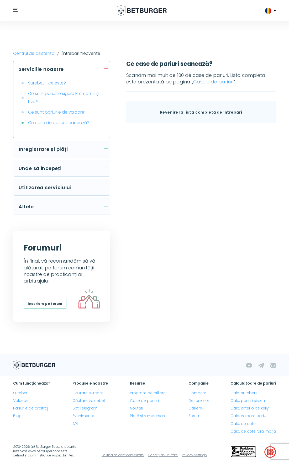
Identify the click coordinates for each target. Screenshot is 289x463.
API (75, 423)
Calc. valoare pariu (248, 415)
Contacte (197, 393)
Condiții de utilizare (163, 455)
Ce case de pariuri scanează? (59, 123)
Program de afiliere (148, 393)
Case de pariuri (144, 400)
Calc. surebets (244, 393)
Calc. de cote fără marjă (253, 431)
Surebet (20, 393)
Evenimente (83, 415)
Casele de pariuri (213, 81)
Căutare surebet (87, 393)
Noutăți (136, 408)
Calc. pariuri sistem (248, 400)
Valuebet (21, 400)
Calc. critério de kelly (249, 408)
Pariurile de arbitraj (30, 408)
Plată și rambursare (148, 415)
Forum (194, 415)
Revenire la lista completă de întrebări (201, 112)
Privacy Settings (194, 455)
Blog (17, 415)
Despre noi (198, 400)
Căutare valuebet (88, 400)
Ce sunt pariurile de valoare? (57, 112)
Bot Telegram (85, 408)
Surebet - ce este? (47, 83)
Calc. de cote (243, 423)
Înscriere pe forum (45, 303)
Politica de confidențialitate (123, 455)
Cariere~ (196, 408)
